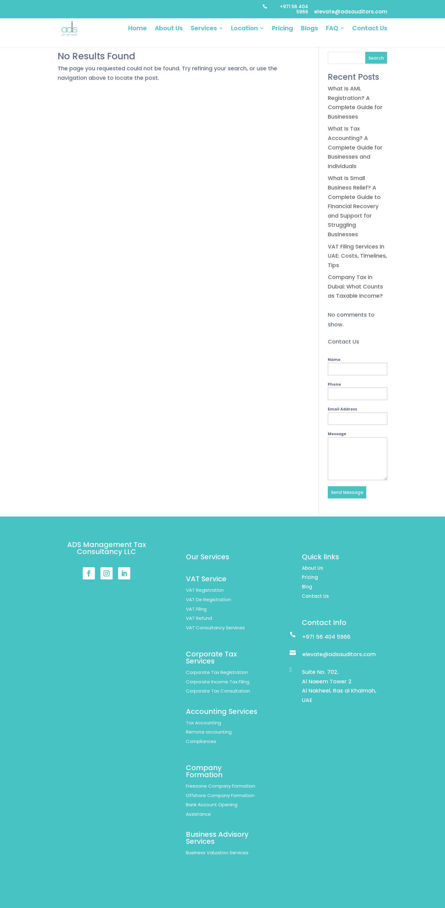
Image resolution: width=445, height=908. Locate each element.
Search (376, 58)
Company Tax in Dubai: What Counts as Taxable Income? (355, 286)
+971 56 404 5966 (294, 9)
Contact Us (369, 29)
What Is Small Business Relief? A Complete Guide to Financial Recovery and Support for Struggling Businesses (354, 206)
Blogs (309, 29)
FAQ (332, 29)
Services (204, 29)
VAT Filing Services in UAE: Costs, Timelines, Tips (357, 256)
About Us (169, 29)
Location (244, 29)
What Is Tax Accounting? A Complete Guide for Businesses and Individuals (355, 147)
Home (137, 29)
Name (334, 359)
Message (337, 433)
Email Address (342, 409)
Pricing (282, 29)
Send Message (347, 492)
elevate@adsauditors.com (350, 12)
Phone (334, 384)
